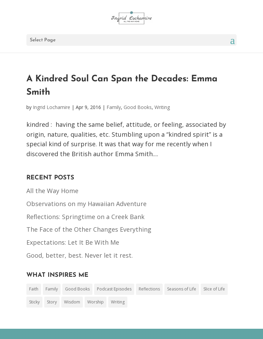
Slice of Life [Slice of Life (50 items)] (214, 289)
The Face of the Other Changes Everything (88, 229)
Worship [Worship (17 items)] (95, 302)
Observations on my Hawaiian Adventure (86, 204)
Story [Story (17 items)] (52, 302)
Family (114, 107)
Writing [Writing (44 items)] (118, 302)
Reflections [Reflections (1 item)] (149, 289)
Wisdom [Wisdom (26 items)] (72, 302)
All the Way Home (52, 191)
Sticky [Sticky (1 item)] (34, 302)
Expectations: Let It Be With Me (72, 242)
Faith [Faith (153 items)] (33, 289)
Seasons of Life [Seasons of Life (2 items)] (181, 289)
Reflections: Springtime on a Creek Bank (85, 217)
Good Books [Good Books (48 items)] (77, 289)
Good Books (138, 107)
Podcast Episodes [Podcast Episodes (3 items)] (114, 289)
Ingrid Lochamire (51, 107)
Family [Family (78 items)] (52, 289)
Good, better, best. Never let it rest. (79, 255)
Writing (162, 107)
